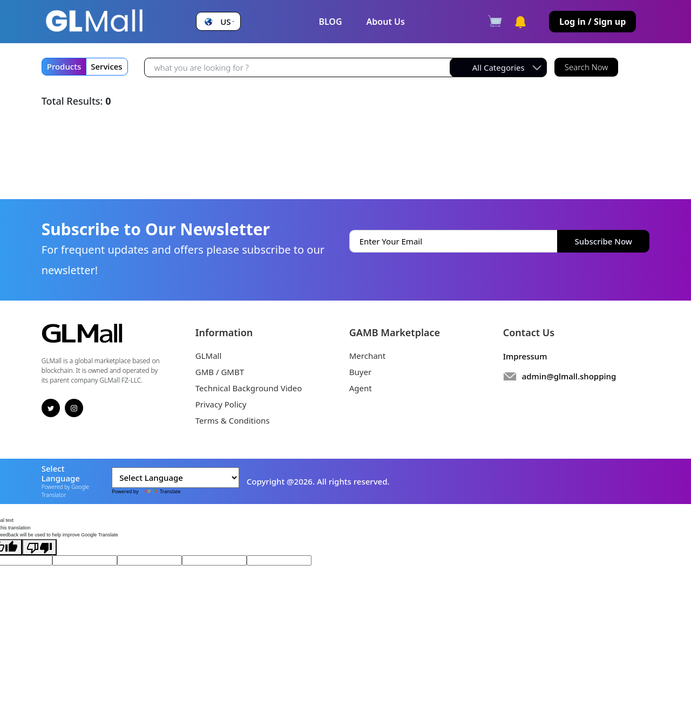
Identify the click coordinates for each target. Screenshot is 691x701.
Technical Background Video (248, 388)
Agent (360, 388)
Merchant (367, 355)
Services (106, 66)
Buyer (360, 371)
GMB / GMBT (219, 371)
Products (64, 66)
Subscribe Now (603, 241)
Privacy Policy (221, 404)
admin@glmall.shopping (569, 376)
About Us (386, 22)
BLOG (330, 22)
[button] (218, 22)
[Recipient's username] (299, 68)
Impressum (525, 356)
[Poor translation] (39, 547)
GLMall (208, 355)
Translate (160, 491)
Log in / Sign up (592, 22)
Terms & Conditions (232, 420)
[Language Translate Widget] (175, 477)
